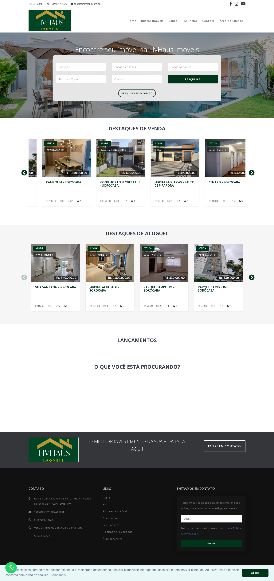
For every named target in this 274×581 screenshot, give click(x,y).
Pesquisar (193, 79)
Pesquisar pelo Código (137, 94)
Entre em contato (226, 448)
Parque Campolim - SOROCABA (159, 185)
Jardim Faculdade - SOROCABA (104, 185)
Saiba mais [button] (58, 575)
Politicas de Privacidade (117, 533)
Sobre (174, 21)
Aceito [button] (255, 572)
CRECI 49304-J (36, 4)
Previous (23, 173)
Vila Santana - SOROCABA (55, 184)
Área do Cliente (231, 21)
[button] (81, 67)
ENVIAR (211, 545)
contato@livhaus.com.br (85, 4)
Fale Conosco (111, 526)
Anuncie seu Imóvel (115, 513)
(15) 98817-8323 (57, 4)
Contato (208, 21)
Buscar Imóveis (152, 21)
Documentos (110, 520)
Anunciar (190, 21)
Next (250, 173)
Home (132, 21)
